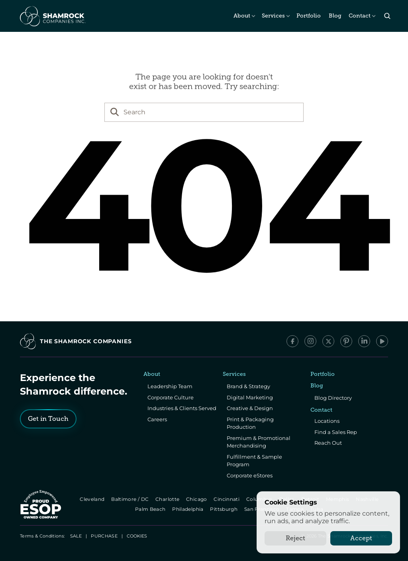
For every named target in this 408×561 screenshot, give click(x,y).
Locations (326, 421)
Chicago (197, 499)
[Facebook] (292, 341)
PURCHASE (104, 536)
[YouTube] (382, 341)
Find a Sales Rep (335, 432)
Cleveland (92, 499)
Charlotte (168, 499)
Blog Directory (333, 398)
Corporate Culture (170, 397)
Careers (157, 419)
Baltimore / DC (130, 499)
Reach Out (328, 443)
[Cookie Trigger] (137, 536)
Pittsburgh (224, 509)
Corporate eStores (250, 475)
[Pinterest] (346, 341)
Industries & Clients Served (181, 408)
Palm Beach (150, 509)
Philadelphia (189, 509)
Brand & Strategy (248, 386)
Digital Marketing (250, 397)
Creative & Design (250, 408)
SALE (76, 536)
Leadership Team (169, 386)
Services (273, 15)
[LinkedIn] (364, 341)
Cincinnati (227, 499)
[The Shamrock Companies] (52, 16)
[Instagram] (310, 341)
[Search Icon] (387, 16)
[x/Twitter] (328, 341)
